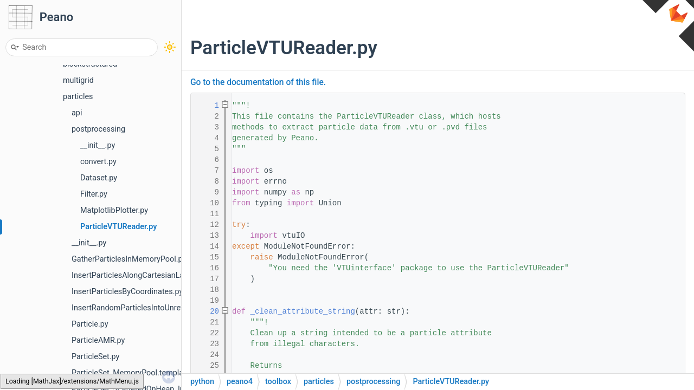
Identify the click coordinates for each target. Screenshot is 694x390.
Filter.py (93, 194)
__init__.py (97, 145)
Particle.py (90, 324)
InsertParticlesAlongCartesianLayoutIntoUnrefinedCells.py (172, 275)
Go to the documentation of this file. (258, 82)
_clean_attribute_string (302, 311)
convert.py (98, 161)
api (77, 113)
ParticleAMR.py (98, 340)
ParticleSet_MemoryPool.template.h (134, 373)
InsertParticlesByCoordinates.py (127, 291)
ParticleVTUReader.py (118, 226)
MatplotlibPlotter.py (114, 210)
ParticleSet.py (95, 356)
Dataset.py (98, 178)
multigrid (78, 80)
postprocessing (98, 129)
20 (207, 311)
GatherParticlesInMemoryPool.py (129, 259)
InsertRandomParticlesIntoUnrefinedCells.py (148, 308)
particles (78, 96)
